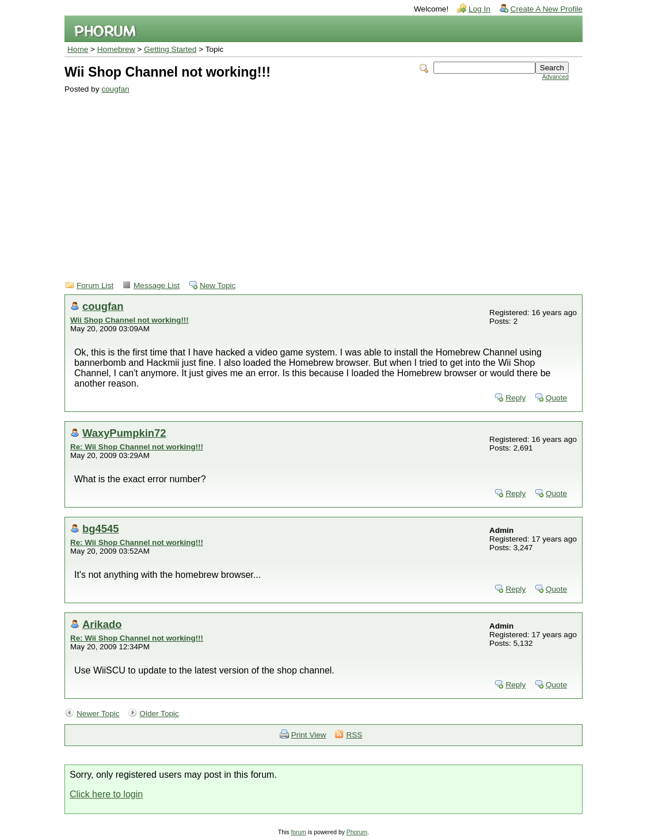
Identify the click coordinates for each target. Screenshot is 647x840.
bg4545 (100, 529)
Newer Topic (98, 713)
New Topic (217, 285)
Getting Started (170, 49)
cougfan (115, 89)
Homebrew (116, 49)
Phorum (357, 832)
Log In (479, 9)
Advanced (555, 77)
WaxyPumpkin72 (124, 433)
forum (298, 832)
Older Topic (159, 713)
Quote (556, 397)
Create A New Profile (547, 9)
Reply (515, 397)
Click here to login (106, 794)
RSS (354, 735)
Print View (308, 735)
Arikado (101, 624)
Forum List (95, 285)
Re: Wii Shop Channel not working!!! (136, 446)
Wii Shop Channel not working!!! (129, 320)
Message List (157, 285)
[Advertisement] (316, 179)
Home (77, 49)
